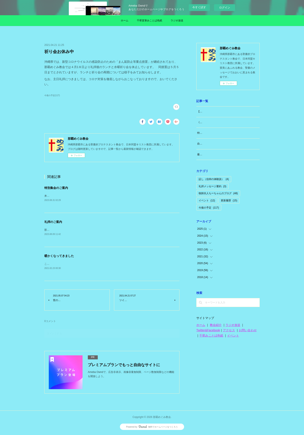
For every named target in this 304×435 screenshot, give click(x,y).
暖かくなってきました (59, 256)
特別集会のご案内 (56, 188)
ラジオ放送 (177, 20)
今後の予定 (209, 207)
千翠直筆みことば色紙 (149, 20)
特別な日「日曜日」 (208, 132)
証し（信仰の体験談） (214, 179)
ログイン (224, 7)
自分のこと (203, 143)
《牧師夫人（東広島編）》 (212, 122)
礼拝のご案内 (53, 222)
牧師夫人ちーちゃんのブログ (218, 193)
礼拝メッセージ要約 (212, 186)
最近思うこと (204, 154)
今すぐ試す (199, 7)
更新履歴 (229, 200)
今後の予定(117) (52, 95)
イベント (207, 200)
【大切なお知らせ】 (208, 111)
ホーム (124, 20)
